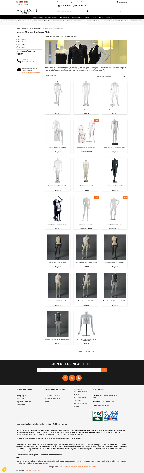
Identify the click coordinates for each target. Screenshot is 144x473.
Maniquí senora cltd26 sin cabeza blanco (57, 300)
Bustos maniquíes (77, 17)
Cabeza (87, 17)
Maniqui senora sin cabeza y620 (114, 109)
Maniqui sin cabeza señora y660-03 (58, 109)
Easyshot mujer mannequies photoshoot (114, 147)
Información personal (81, 391)
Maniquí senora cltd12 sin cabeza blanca (86, 262)
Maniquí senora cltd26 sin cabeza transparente (57, 339)
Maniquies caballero (51, 17)
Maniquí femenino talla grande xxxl (57, 185)
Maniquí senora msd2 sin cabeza (86, 300)
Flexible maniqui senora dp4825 (86, 185)
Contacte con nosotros (23, 4)
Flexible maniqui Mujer (106, 20)
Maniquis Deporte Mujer (92, 20)
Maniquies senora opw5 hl (86, 224)
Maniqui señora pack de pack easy (86, 147)
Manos (101, 17)
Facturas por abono (80, 397)
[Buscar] (73, 11)
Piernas (94, 17)
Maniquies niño (64, 17)
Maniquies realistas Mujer (40, 20)
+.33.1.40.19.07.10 (28, 61)
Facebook (65, 378)
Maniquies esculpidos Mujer (25, 20)
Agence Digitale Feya (33, 470)
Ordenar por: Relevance (103, 76)
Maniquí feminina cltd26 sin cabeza (114, 262)
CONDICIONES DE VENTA (53, 396)
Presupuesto (64, 5)
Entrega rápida (21, 396)
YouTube (72, 378)
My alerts (77, 406)
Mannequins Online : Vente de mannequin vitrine (80, 467)
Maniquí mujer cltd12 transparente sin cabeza (115, 300)
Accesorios (109, 17)
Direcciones (77, 400)
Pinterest (79, 378)
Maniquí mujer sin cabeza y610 (86, 109)
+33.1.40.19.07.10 (79, 5)
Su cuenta (78, 389)
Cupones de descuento (81, 403)
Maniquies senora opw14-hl (115, 224)
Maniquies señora (37, 17)
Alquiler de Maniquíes (23, 402)
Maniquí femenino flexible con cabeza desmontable (86, 339)
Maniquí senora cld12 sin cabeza (57, 262)
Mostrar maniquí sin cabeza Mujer (57, 20)
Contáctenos (20, 405)
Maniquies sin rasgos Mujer (9, 20)
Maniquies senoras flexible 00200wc (57, 224)
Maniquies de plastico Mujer (120, 20)
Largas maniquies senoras (81, 24)
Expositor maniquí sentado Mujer (75, 20)
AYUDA (47, 402)
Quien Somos (20, 399)
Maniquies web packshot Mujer (64, 24)
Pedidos (76, 394)
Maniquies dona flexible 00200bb (114, 185)
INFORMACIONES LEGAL (53, 399)
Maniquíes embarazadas (136, 20)
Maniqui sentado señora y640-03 (57, 147)
